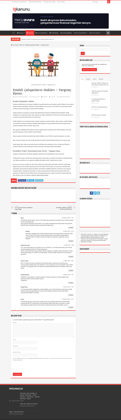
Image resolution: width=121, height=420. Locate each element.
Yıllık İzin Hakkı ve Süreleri (19, 402)
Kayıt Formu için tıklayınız (89, 69)
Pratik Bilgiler (54, 33)
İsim (14, 340)
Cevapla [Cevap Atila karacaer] (71, 256)
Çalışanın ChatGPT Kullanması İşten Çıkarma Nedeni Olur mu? (37, 39)
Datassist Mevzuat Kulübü (21, 96)
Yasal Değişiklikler (66, 33)
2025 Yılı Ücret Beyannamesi (99, 107)
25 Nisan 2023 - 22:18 (68, 231)
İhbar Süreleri (61, 1)
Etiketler (101, 79)
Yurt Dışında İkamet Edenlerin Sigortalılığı (25, 208)
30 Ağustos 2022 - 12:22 (68, 217)
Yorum (15, 322)
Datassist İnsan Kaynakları (41, 417)
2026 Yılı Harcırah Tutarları (99, 115)
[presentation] (28, 367)
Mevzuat (20, 33)
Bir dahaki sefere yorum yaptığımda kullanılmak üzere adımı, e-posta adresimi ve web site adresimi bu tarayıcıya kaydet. (42, 359)
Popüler (88, 79)
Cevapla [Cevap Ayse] (71, 227)
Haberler (30, 33)
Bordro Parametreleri (80, 33)
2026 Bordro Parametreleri (19, 1)
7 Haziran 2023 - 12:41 (68, 287)
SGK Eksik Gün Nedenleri (35, 1)
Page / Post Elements (16, 407)
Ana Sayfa (13, 33)
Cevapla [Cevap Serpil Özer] (71, 295)
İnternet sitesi (16, 352)
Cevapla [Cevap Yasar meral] (71, 270)
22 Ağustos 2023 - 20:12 (68, 299)
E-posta (15, 346)
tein (109, 417)
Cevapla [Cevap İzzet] (71, 307)
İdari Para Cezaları (94, 33)
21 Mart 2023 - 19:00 (69, 245)
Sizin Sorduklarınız (41, 33)
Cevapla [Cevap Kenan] (71, 241)
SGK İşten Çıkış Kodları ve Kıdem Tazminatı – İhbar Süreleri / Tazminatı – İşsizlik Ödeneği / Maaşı (24, 395)
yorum (94, 79)
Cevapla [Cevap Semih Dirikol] (71, 282)
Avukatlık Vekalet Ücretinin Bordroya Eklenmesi (62, 208)
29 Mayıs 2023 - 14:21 (68, 274)
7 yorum (53, 96)
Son (82, 79)
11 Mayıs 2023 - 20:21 (68, 260)
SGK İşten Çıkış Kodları (50, 1)
